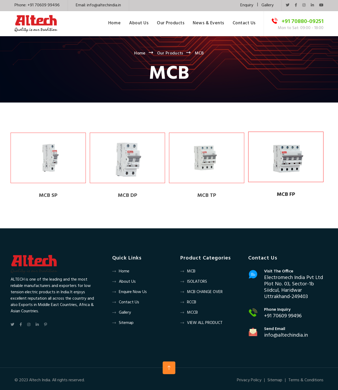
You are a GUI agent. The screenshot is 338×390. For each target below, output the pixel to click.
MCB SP (48, 197)
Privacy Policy (249, 380)
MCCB (192, 312)
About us (127, 281)
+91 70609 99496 (283, 316)
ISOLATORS (197, 281)
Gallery (267, 5)
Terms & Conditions (305, 380)
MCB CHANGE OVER (205, 292)
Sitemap (126, 323)
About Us (138, 24)
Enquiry (246, 5)
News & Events (208, 24)
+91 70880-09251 (302, 21)
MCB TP (206, 197)
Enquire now (130, 292)
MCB (191, 271)
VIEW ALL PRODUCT (205, 323)
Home (114, 24)
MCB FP (286, 195)
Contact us (129, 302)
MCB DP (127, 197)
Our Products (170, 24)
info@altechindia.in (104, 5)
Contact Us (244, 24)
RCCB (191, 302)
